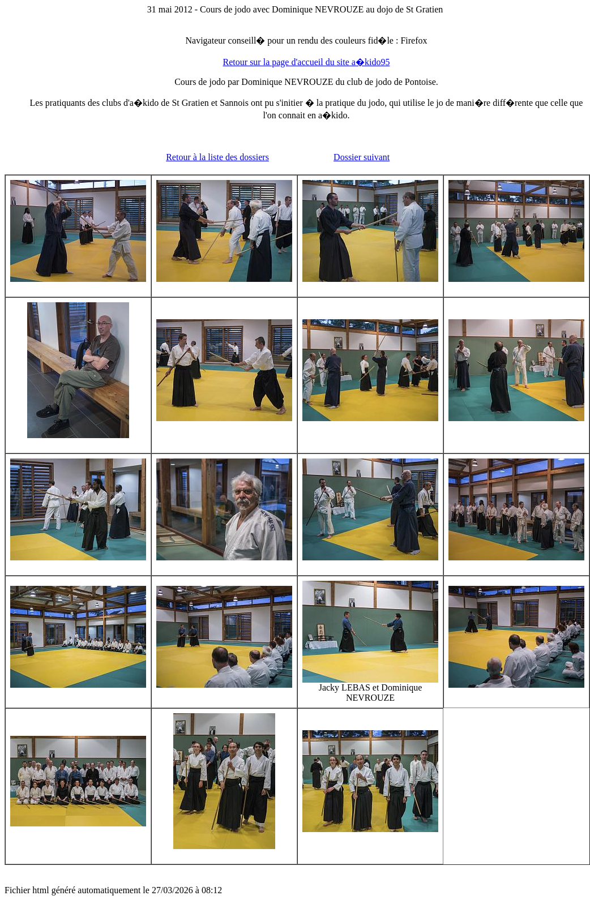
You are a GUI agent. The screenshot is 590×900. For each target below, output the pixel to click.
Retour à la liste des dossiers (217, 157)
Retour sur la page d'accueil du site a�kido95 (306, 62)
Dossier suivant (362, 157)
